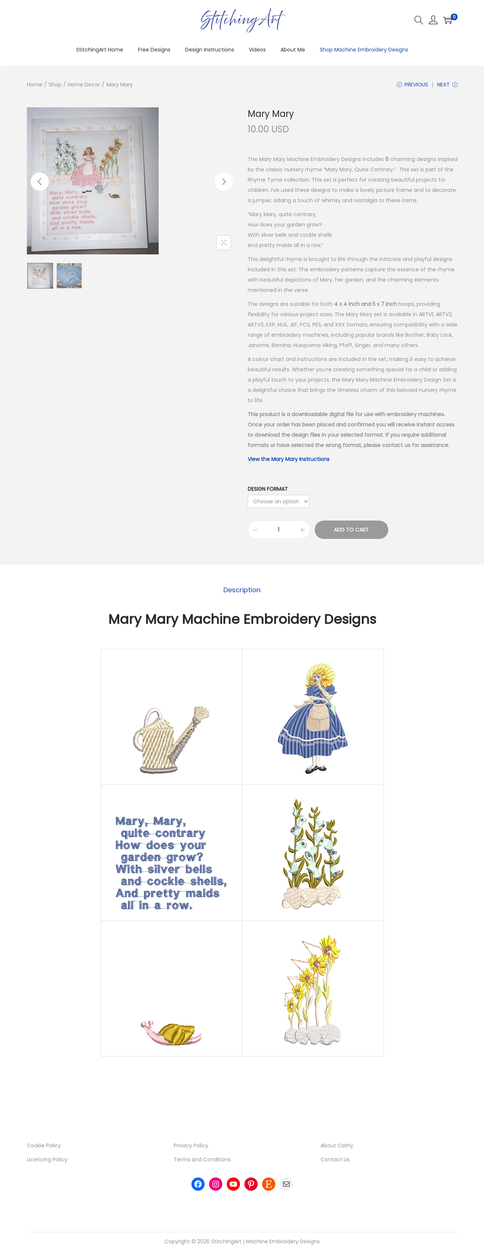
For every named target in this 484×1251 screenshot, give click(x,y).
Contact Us (335, 1160)
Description (242, 590)
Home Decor (84, 84)
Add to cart (351, 530)
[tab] (242, 590)
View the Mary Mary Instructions (288, 460)
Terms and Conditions (202, 1160)
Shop (55, 84)
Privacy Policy (191, 1146)
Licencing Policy (47, 1160)
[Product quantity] (279, 530)
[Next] (224, 181)
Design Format (268, 489)
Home (34, 84)
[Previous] (40, 181)
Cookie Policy (44, 1146)
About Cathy (337, 1146)
